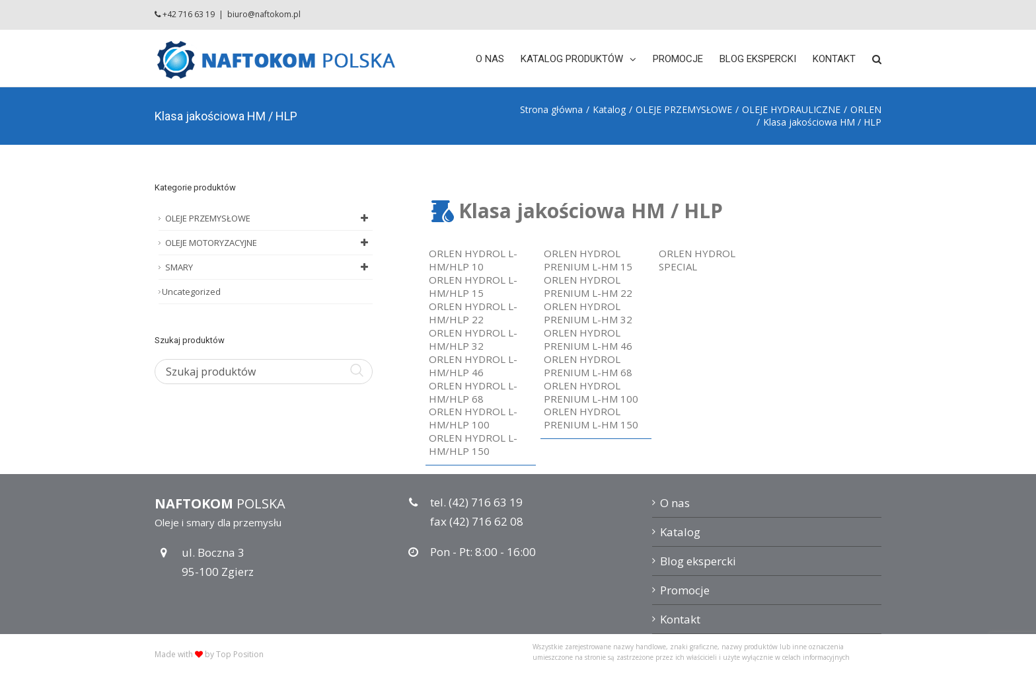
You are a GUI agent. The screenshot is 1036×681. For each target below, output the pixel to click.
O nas (675, 502)
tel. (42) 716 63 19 (476, 502)
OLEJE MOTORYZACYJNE (269, 243)
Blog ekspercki (698, 561)
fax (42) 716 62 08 (476, 521)
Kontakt (680, 619)
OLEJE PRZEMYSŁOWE (269, 218)
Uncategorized (191, 292)
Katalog (680, 532)
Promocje (685, 590)
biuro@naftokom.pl (264, 14)
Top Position (240, 654)
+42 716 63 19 (189, 14)
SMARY (269, 267)
